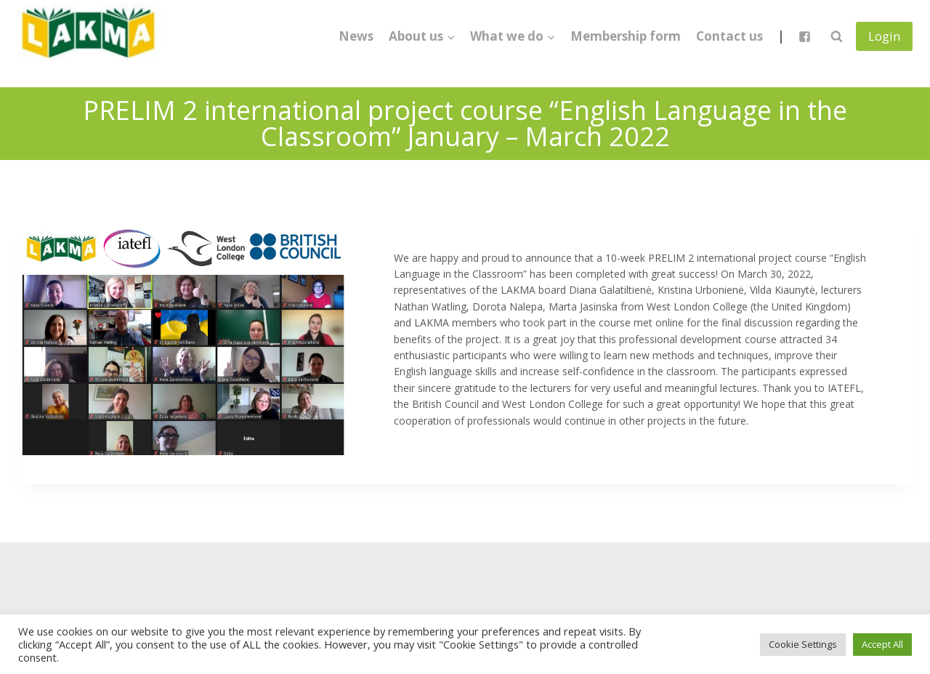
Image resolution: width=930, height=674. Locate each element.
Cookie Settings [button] (803, 644)
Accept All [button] (882, 644)
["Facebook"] (804, 36)
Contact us (729, 36)
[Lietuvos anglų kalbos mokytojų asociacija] (90, 36)
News (356, 36)
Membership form (625, 36)
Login (884, 36)
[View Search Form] (836, 36)
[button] (450, 36)
